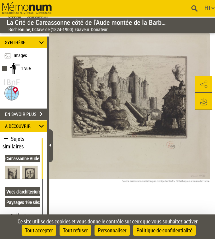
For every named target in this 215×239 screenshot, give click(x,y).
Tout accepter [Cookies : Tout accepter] (39, 230)
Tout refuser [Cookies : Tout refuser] (75, 230)
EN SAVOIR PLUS (26, 114)
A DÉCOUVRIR (25, 126)
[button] (11, 92)
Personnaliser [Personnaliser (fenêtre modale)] (112, 230)
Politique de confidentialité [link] (164, 230)
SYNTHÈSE (25, 42)
